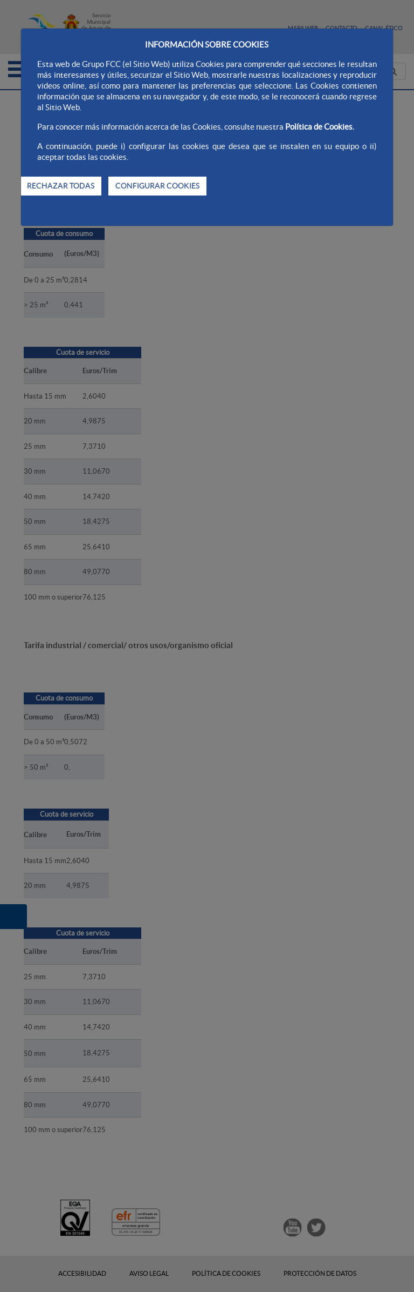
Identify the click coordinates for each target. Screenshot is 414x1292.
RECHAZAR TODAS (60, 185)
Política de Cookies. (319, 126)
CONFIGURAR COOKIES (157, 185)
